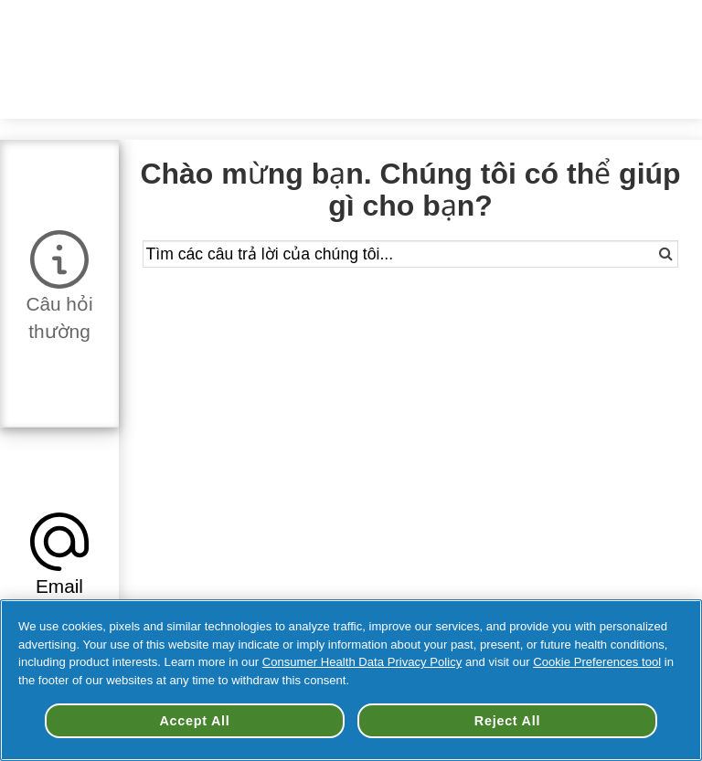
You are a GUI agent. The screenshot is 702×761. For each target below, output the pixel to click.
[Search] (652, 254)
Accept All (194, 720)
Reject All (507, 720)
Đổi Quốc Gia (435, 27)
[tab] (59, 282)
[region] (351, 680)
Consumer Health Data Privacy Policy (362, 662)
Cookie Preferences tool (597, 662)
